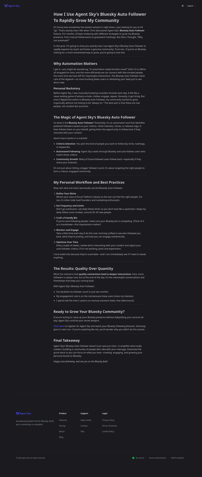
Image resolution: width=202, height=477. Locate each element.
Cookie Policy (108, 431)
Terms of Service (109, 425)
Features (63, 420)
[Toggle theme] (182, 5)
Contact (84, 425)
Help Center (86, 420)
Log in (191, 5)
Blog (61, 437)
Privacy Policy (108, 420)
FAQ (82, 431)
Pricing (62, 425)
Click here (59, 326)
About (62, 431)
